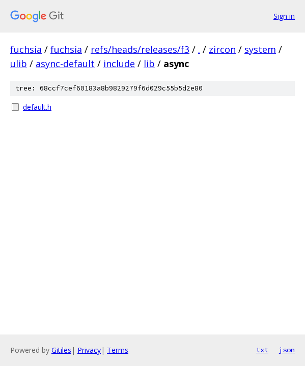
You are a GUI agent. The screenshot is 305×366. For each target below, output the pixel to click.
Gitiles (61, 350)
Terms (117, 350)
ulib (18, 63)
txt (262, 349)
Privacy (89, 350)
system (260, 49)
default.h (37, 107)
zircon (222, 49)
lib (149, 63)
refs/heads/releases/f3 (140, 49)
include (119, 63)
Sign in (284, 16)
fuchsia (26, 49)
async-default (65, 63)
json (287, 349)
